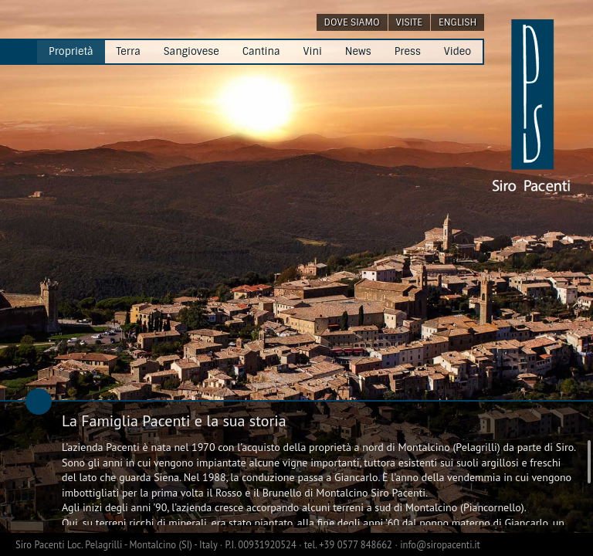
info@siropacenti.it (440, 544)
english (457, 22)
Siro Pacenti (41, 544)
